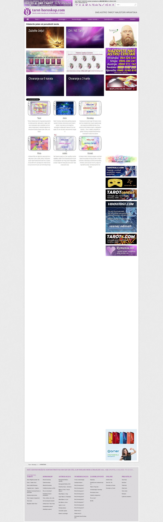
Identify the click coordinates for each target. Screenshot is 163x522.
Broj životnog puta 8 (79, 505)
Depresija (92, 479)
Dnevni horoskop (47, 479)
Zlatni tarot (124, 488)
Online (121, 19)
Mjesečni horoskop (47, 485)
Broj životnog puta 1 (79, 485)
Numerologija (76, 19)
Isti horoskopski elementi (48, 500)
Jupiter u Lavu (62, 505)
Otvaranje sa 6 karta (110, 485)
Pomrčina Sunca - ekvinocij (65, 486)
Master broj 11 (77, 510)
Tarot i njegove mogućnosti (33, 498)
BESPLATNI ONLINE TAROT (121, 89)
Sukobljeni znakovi (47, 509)
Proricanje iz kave (94, 492)
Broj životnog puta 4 (79, 493)
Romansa (124, 493)
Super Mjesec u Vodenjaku (65, 496)
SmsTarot (124, 482)
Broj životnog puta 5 (79, 499)
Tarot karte (29, 500)
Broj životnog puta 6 (79, 496)
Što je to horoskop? (47, 491)
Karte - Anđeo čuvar (31, 482)
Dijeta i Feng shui (94, 486)
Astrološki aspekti (63, 510)
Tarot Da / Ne (109, 482)
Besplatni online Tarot (32, 503)
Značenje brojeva (78, 482)
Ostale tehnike (93, 19)
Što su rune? (93, 498)
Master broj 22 (77, 513)
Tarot (36, 19)
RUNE (91, 500)
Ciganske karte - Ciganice (33, 488)
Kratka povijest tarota (32, 495)
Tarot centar (124, 491)
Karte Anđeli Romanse (32, 485)
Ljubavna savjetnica (126, 496)
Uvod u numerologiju (79, 479)
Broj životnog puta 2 (79, 488)
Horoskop (48, 19)
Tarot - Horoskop (32, 464)
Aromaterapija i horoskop (96, 489)
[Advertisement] (121, 122)
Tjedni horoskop (46, 482)
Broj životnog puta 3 (79, 491)
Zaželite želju (109, 479)
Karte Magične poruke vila (33, 479)
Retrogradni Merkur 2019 (64, 484)
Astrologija (61, 19)
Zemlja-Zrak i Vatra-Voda (49, 503)
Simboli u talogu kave (95, 495)
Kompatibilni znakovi (48, 506)
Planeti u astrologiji (63, 513)
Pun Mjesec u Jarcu (63, 502)
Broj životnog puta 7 (79, 502)
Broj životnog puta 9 (79, 507)
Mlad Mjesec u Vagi (63, 493)
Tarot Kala (124, 479)
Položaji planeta (62, 507)
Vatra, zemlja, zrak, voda (48, 498)
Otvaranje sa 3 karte (110, 488)
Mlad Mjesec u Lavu (63, 499)
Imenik (132, 19)
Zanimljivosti (108, 19)
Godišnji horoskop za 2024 (49, 488)
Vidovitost (124, 485)
